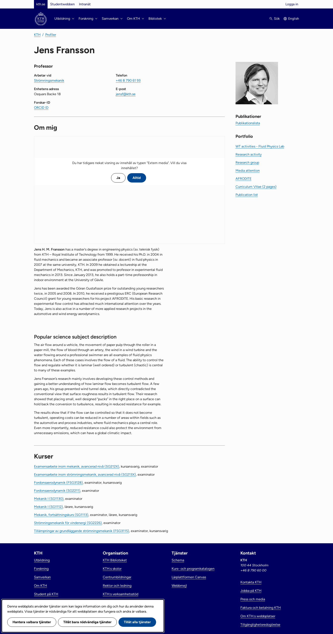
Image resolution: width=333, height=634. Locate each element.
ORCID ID (41, 108)
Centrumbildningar (117, 577)
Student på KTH (46, 594)
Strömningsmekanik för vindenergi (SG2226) (68, 523)
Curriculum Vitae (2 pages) (256, 187)
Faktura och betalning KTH (260, 608)
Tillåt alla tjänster (137, 622)
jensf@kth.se (125, 94)
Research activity (249, 154)
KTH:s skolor (112, 569)
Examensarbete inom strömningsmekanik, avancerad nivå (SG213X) (85, 474)
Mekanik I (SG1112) (48, 507)
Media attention (248, 171)
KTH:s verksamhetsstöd (120, 594)
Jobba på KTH (250, 591)
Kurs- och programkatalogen (193, 569)
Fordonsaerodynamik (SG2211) (57, 491)
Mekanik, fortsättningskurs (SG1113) (61, 515)
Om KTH (40, 586)
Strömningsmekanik (49, 80)
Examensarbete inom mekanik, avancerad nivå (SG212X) (76, 466)
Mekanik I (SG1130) (48, 499)
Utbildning (42, 560)
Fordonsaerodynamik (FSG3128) (58, 483)
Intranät (85, 4)
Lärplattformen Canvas (189, 577)
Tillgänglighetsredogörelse (260, 625)
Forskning (41, 569)
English (293, 19)
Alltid (137, 178)
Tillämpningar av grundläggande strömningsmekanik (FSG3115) (81, 531)
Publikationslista (248, 123)
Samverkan (42, 577)
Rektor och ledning (117, 586)
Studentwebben (62, 4)
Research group (247, 162)
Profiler (50, 35)
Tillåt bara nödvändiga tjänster (87, 622)
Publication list (247, 195)
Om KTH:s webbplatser (257, 616)
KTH (37, 35)
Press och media (252, 599)
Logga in (291, 4)
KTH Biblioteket (115, 560)
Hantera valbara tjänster (32, 622)
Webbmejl (179, 586)
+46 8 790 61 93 (128, 80)
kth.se (40, 4)
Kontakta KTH (250, 582)
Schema (178, 560)
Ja (118, 178)
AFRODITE (243, 179)
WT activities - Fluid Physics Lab (260, 146)
